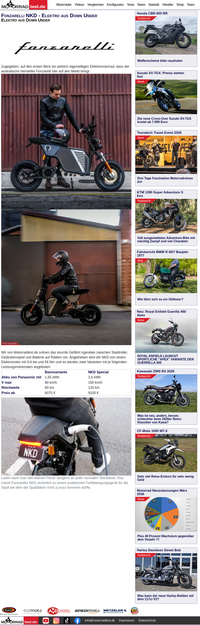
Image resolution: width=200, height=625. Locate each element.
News (141, 4)
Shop (180, 4)
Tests (130, 4)
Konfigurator (115, 4)
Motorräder (63, 4)
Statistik (153, 4)
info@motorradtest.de (100, 620)
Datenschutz (147, 620)
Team (191, 4)
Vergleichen (95, 4)
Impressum (126, 620)
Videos (79, 4)
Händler (167, 4)
